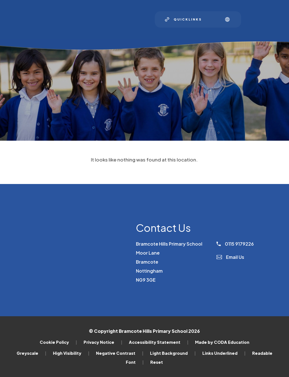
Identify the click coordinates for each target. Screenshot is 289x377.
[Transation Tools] (229, 19)
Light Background (173, 353)
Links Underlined (224, 353)
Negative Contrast (120, 353)
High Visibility (71, 353)
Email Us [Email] (230, 257)
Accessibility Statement (159, 342)
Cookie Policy (58, 342)
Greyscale (31, 353)
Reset (156, 362)
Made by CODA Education (222, 342)
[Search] (214, 19)
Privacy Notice (103, 342)
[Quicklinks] (183, 19)
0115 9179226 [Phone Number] (235, 244)
